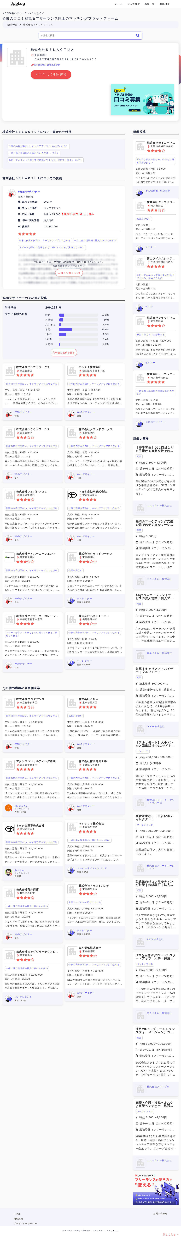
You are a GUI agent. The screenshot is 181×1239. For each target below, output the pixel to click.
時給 (47, 315)
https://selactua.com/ (47, 65)
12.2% (105, 315)
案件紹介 (165, 4)
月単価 (49, 319)
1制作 (48, 334)
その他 (49, 344)
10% (106, 319)
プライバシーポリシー (25, 1223)
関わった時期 (29, 201)
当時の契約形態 (30, 220)
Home (17, 1214)
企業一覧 (12, 24)
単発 (47, 329)
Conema (18, 4)
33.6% (105, 329)
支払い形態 (28, 214)
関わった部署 (29, 208)
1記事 (48, 339)
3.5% (106, 324)
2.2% (106, 344)
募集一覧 (150, 4)
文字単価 (50, 324)
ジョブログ (133, 4)
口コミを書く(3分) (69, 272)
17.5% (105, 334)
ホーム (119, 4)
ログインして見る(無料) (51, 74)
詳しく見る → (171, 1234)
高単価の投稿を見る (64, 352)
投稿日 (26, 226)
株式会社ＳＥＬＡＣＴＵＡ (38, 24)
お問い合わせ (160, 1213)
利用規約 (18, 1218)
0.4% (106, 339)
